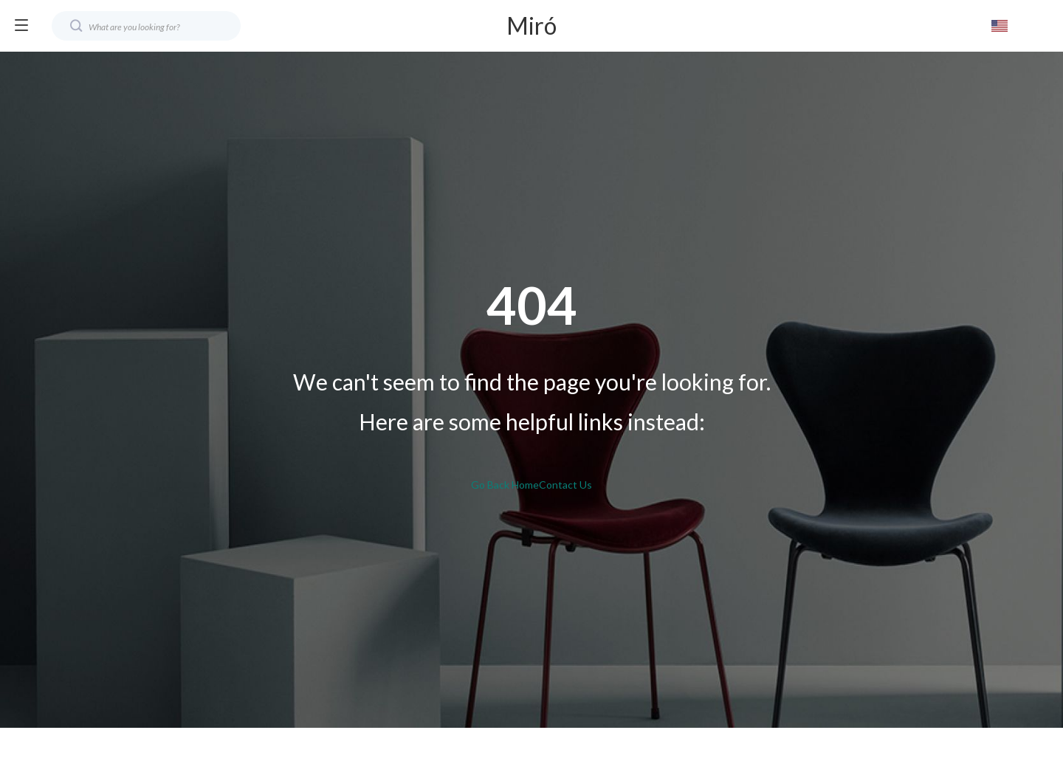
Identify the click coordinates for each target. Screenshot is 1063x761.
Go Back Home (505, 484)
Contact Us (565, 484)
